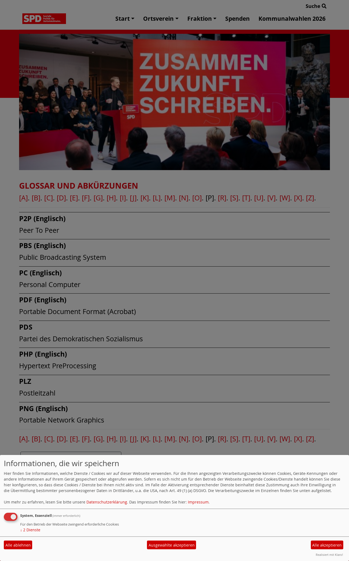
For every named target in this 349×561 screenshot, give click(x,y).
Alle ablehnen (18, 545)
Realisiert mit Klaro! (329, 555)
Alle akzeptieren (327, 545)
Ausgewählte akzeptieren (172, 545)
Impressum (198, 502)
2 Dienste (30, 529)
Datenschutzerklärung (106, 502)
